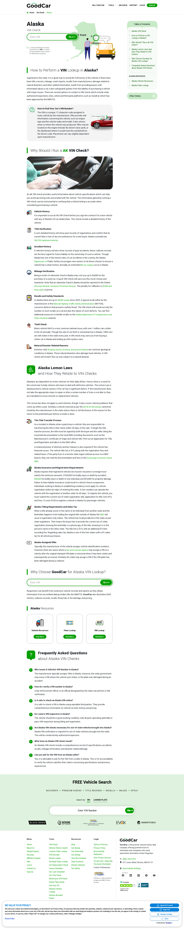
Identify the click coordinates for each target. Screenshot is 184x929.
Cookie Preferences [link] (102, 870)
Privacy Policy (99, 850)
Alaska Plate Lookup (140, 85)
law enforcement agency (78, 551)
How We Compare (78, 860)
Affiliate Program (33, 860)
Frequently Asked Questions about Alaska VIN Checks (143, 66)
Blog (73, 847)
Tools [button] (111, 5)
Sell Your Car (98, 5)
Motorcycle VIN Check (58, 881)
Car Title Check (55, 877)
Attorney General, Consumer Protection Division (56, 287)
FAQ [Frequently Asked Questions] (28, 864)
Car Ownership (77, 853)
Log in (142, 5)
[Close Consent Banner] (164, 919)
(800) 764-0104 (129, 861)
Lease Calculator (56, 871)
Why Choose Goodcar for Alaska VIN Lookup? (142, 59)
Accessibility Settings (132, 870)
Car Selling (75, 857)
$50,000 (38, 480)
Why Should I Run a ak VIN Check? (142, 43)
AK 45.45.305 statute (93, 407)
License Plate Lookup (58, 853)
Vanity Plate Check (56, 884)
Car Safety (75, 871)
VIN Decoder (54, 857)
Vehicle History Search (58, 850)
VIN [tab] (88, 802)
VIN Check (123, 5)
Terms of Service (101, 847)
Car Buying (75, 850)
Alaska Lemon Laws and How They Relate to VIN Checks (142, 51)
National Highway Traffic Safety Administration (75, 304)
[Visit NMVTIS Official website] (99, 876)
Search (71, 37)
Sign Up (152, 5)
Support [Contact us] (133, 5)
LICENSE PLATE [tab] (100, 802)
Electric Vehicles (78, 867)
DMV (102, 515)
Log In (29, 867)
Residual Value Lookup (58, 864)
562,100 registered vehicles (47, 241)
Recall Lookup (55, 860)
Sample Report (33, 853)
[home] (39, 5)
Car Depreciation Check (58, 867)
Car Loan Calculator (57, 874)
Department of (41, 262)
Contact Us (31, 871)
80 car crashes (89, 266)
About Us (30, 850)
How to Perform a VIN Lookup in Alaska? (141, 36)
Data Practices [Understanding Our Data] (77, 864)
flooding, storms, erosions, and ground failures (68, 350)
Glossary (30, 857)
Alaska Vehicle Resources (142, 81)
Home (29, 847)
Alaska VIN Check (139, 31)
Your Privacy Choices (102, 860)
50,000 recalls (63, 301)
